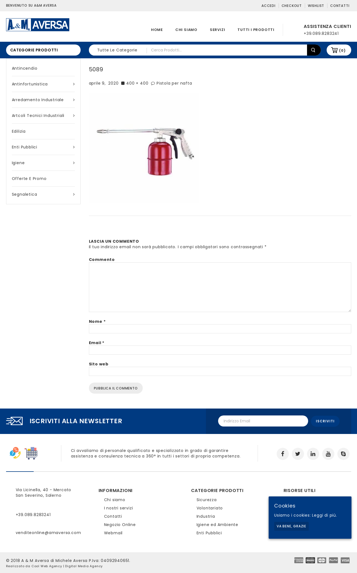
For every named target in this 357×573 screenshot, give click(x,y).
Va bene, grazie (291, 526)
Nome (97, 321)
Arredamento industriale (43, 100)
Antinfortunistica (43, 84)
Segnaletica (43, 194)
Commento (102, 259)
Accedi (268, 5)
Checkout (292, 5)
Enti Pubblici (43, 147)
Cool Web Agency (46, 565)
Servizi (217, 29)
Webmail (113, 532)
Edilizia (19, 131)
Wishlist (316, 5)
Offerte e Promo (29, 178)
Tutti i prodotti (255, 29)
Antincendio (25, 68)
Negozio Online (120, 524)
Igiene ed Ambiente (217, 524)
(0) (342, 50)
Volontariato (210, 507)
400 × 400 (137, 83)
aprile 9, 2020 (104, 83)
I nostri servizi (118, 507)
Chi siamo (186, 29)
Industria (206, 516)
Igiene (43, 163)
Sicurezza (207, 499)
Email (97, 343)
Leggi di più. (324, 515)
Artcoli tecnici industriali (43, 115)
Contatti (339, 5)
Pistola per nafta (174, 83)
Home (157, 29)
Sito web (99, 364)
